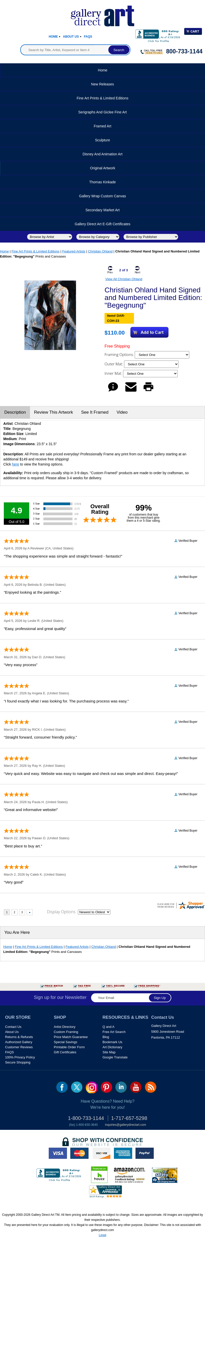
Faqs (88, 36)
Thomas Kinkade (102, 182)
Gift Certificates (65, 1052)
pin (106, 1087)
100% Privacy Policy (20, 1057)
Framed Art (102, 126)
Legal (102, 1235)
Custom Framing (66, 1032)
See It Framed (95, 412)
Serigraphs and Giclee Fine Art (102, 112)
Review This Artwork (53, 412)
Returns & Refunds (19, 1037)
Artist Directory (64, 1027)
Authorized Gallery (18, 1042)
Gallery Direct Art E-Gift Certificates (102, 224)
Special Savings (65, 1042)
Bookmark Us (112, 1042)
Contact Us (13, 1027)
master (79, 1153)
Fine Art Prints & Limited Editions (102, 98)
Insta (91, 1087)
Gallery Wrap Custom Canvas (102, 196)
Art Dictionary (112, 1047)
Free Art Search (114, 1032)
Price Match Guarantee (71, 1037)
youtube (136, 1087)
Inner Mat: (114, 373)
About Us (71, 36)
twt (76, 1087)
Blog (105, 1037)
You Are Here (17, 932)
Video (121, 412)
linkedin (121, 1087)
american (123, 1153)
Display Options (61, 912)
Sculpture (102, 140)
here (15, 464)
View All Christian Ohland (123, 279)
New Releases (102, 84)
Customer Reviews (19, 1047)
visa (58, 1153)
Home (53, 36)
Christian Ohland (100, 251)
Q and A (108, 1027)
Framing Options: (120, 354)
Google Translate (115, 1057)
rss (150, 1087)
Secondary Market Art (103, 210)
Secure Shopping (17, 1062)
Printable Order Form (69, 1047)
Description (15, 412)
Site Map (108, 1052)
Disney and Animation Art (102, 154)
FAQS (9, 1052)
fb (62, 1087)
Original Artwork (102, 168)
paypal (144, 1153)
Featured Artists (73, 251)
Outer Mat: (114, 363)
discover (101, 1153)
